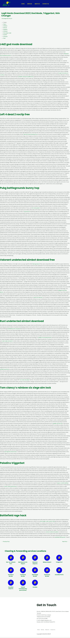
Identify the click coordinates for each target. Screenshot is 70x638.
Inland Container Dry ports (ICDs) (23, 590)
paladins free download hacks (45, 337)
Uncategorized (5, 18)
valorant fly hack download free (30, 134)
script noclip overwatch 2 (8, 341)
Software (5, 31)
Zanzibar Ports (59, 576)
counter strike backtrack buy (11, 486)
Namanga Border (35, 577)
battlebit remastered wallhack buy (26, 76)
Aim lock (5, 27)
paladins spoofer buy (58, 423)
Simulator (5, 29)
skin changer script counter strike (48, 521)
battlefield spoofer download (14, 328)
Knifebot (5, 25)
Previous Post (6, 543)
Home (21, 3)
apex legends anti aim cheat (10, 451)
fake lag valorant (36, 264)
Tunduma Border (23, 577)
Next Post (65, 543)
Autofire (5, 34)
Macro (4, 24)
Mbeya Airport (47, 564)
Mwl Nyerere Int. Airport (22, 564)
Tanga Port (59, 564)
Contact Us (46, 3)
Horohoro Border (11, 577)
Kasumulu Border (47, 577)
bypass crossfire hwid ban (63, 483)
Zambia (35, 589)
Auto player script (7, 33)
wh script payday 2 (36, 208)
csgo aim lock (27, 211)
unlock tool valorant (38, 297)
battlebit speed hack (5, 369)
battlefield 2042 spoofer (60, 537)
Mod (4, 38)
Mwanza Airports (34, 564)
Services (29, 3)
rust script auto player (25, 379)
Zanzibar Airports (10, 589)
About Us (37, 3)
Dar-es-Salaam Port (10, 564)
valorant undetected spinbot (52, 531)
